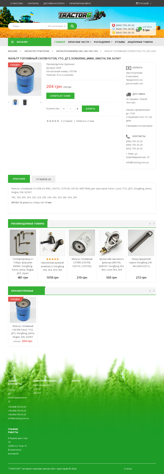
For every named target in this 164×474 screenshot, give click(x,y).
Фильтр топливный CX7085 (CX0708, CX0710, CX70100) (82, 262)
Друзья (37, 392)
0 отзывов (66, 120)
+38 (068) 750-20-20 (17, 406)
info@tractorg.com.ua (137, 162)
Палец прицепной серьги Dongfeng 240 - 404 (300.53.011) (141, 262)
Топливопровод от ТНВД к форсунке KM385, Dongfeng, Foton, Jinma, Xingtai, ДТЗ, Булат (23, 266)
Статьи (37, 388)
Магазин (12, 51)
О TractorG (16, 3)
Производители (41, 385)
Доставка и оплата (54, 3)
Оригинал (69, 64)
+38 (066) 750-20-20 (17, 410)
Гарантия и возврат (80, 3)
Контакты (33, 3)
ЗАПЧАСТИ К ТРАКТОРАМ (36, 51)
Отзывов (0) (43, 179)
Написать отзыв (85, 120)
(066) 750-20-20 (123, 25)
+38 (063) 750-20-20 (17, 414)
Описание (19, 178)
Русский (142, 3)
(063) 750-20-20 (123, 32)
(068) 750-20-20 (123, 28)
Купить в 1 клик (60, 95)
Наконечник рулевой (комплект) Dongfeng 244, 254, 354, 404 (52, 266)
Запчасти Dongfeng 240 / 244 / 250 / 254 (77, 51)
